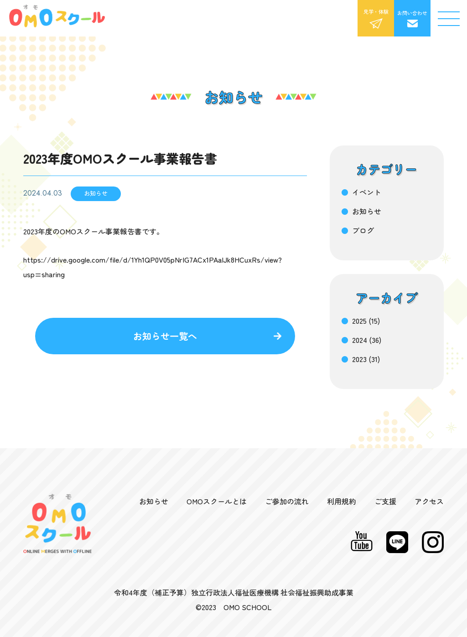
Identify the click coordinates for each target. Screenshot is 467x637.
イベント (366, 191)
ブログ (363, 230)
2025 (359, 320)
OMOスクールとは (217, 501)
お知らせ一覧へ (165, 335)
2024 (359, 339)
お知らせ (366, 211)
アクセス (429, 501)
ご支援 (385, 501)
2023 (359, 358)
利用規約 (341, 501)
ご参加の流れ (287, 501)
